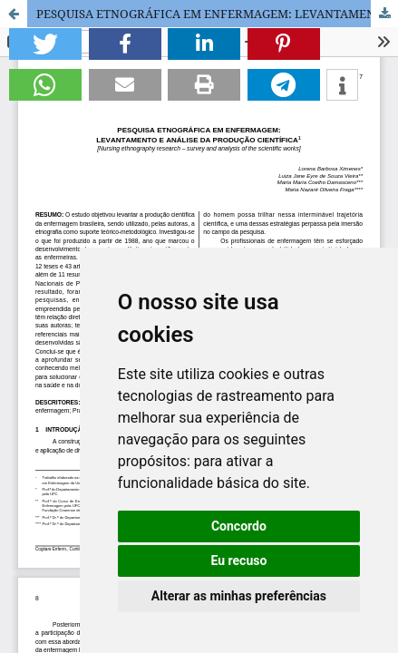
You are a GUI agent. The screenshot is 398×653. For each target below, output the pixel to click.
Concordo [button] (239, 526)
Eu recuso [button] (238, 560)
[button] (45, 44)
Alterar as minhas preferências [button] (238, 596)
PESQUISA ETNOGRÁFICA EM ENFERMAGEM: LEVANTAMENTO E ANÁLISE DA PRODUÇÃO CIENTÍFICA (217, 13)
